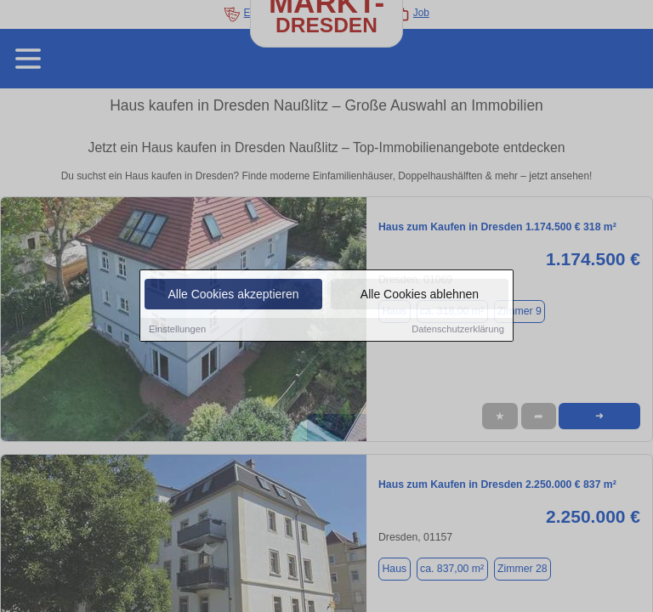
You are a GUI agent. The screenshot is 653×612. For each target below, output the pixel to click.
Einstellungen (177, 330)
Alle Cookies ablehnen (420, 295)
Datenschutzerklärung (458, 330)
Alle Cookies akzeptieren (233, 295)
